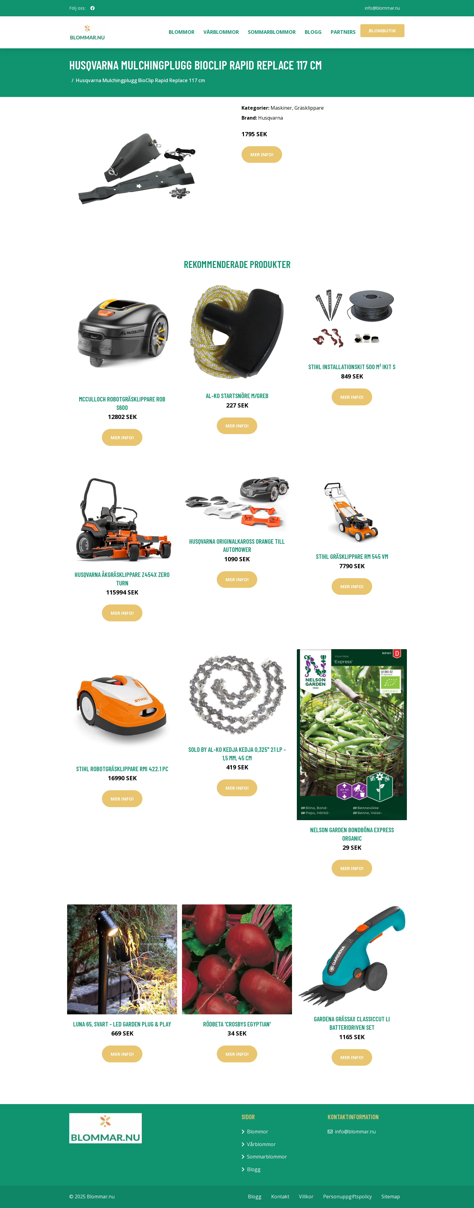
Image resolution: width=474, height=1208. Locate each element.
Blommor (181, 32)
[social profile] (92, 8)
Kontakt (280, 1196)
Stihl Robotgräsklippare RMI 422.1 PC (122, 768)
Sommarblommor (272, 32)
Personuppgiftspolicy (347, 1196)
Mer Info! (261, 154)
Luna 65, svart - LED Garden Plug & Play (122, 1024)
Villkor (306, 1196)
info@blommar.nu (382, 8)
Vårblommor (221, 32)
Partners (343, 32)
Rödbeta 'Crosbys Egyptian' (237, 1024)
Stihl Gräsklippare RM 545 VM (352, 556)
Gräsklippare (309, 108)
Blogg (313, 32)
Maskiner (281, 108)
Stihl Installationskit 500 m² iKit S (351, 366)
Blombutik (382, 30)
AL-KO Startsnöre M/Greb (237, 395)
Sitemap (390, 1196)
